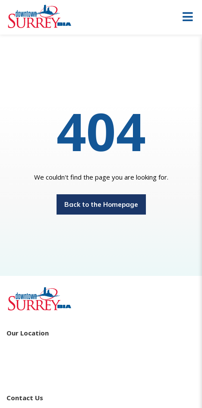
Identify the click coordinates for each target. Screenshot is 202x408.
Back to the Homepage (101, 204)
